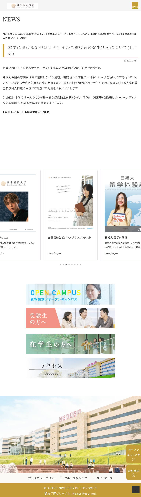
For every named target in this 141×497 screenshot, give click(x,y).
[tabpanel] (58, 214)
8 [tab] (81, 264)
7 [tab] (78, 264)
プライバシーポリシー (42, 477)
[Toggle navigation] (135, 5)
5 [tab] (72, 264)
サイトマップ (105, 477)
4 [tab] (69, 264)
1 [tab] (61, 264)
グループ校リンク (78, 477)
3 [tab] (66, 264)
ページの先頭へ (136, 490)
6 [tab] (75, 264)
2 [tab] (63, 264)
